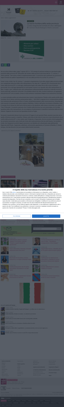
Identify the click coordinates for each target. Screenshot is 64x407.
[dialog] (32, 203)
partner (14, 192)
